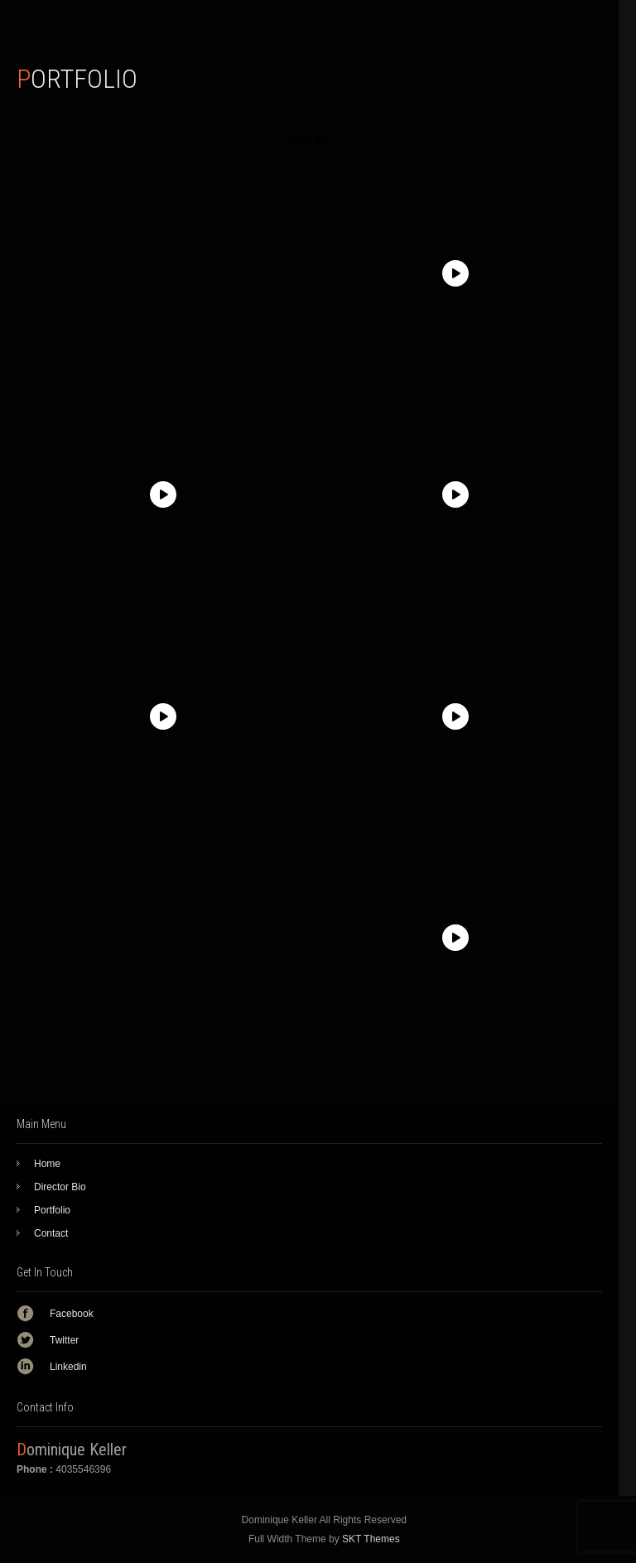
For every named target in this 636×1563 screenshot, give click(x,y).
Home (47, 1164)
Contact (51, 1233)
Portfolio (52, 1210)
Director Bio (60, 1187)
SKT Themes (371, 1539)
